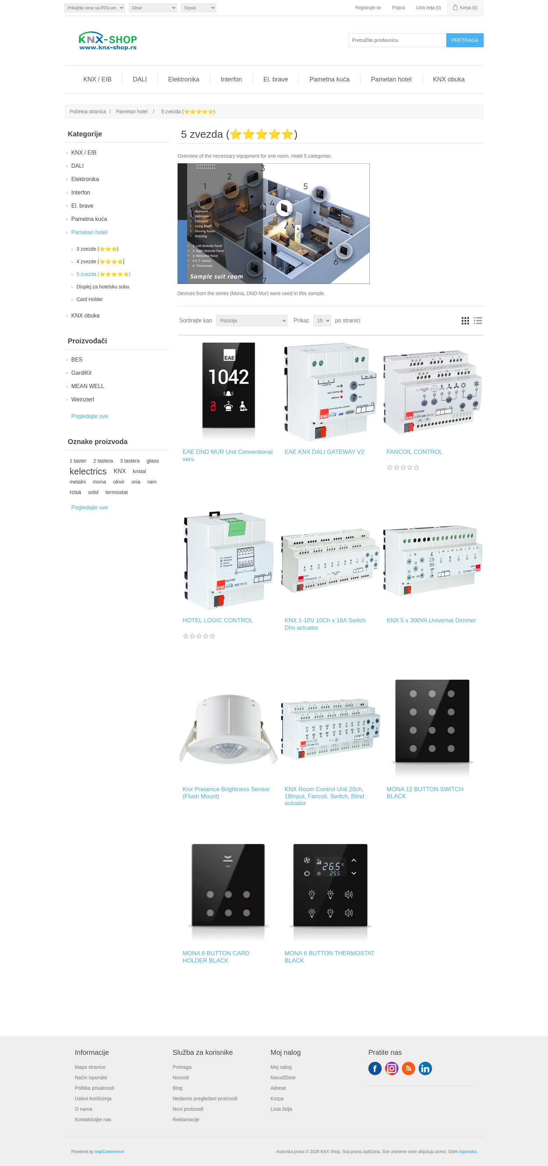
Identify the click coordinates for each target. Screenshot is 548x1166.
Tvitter (391, 1068)
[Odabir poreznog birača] (94, 7)
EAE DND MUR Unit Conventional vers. (227, 455)
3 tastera (129, 461)
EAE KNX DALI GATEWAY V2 (324, 452)
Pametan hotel (391, 79)
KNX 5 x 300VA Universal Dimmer (431, 620)
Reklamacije (186, 1119)
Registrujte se (368, 7)
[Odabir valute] (153, 7)
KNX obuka (449, 79)
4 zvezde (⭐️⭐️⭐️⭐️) (100, 261)
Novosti (181, 1077)
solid (93, 492)
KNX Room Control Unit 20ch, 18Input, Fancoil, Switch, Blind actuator (324, 796)
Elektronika (183, 79)
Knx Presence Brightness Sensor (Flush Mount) (225, 793)
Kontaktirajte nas (93, 1119)
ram (152, 482)
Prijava (398, 7)
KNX (120, 471)
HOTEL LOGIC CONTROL (217, 620)
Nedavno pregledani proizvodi (205, 1098)
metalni (78, 482)
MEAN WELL (87, 386)
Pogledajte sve (89, 416)
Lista (478, 320)
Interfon (231, 79)
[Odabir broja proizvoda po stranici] (322, 320)
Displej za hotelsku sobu (103, 286)
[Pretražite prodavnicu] (398, 40)
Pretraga (182, 1067)
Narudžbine (283, 1077)
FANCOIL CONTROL (414, 452)
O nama (83, 1109)
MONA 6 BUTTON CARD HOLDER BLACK (215, 957)
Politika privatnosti (94, 1088)
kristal (139, 471)
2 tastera (103, 461)
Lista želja (281, 1109)
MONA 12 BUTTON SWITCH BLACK (425, 793)
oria (135, 482)
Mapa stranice (90, 1067)
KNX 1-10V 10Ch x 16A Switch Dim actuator (325, 624)
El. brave (275, 79)
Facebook (375, 1068)
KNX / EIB (97, 79)
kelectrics (88, 471)
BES (76, 360)
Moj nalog (281, 1067)
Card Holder (90, 299)
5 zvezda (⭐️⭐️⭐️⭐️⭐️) (103, 274)
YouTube (425, 1068)
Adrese (278, 1088)
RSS (408, 1068)
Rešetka (465, 320)
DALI (140, 79)
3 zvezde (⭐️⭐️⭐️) (97, 249)
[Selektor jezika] (198, 7)
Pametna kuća (329, 79)
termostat (117, 492)
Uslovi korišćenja (93, 1098)
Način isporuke (91, 1077)
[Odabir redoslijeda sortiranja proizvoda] (251, 320)
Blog (177, 1088)
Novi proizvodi (188, 1109)
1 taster (78, 461)
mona (99, 482)
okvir (118, 482)
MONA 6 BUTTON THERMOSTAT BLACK (329, 957)
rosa (75, 492)
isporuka (468, 1151)
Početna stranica (88, 111)
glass (153, 461)
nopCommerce (109, 1151)
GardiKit (81, 373)
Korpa (277, 1098)
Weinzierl (82, 399)
